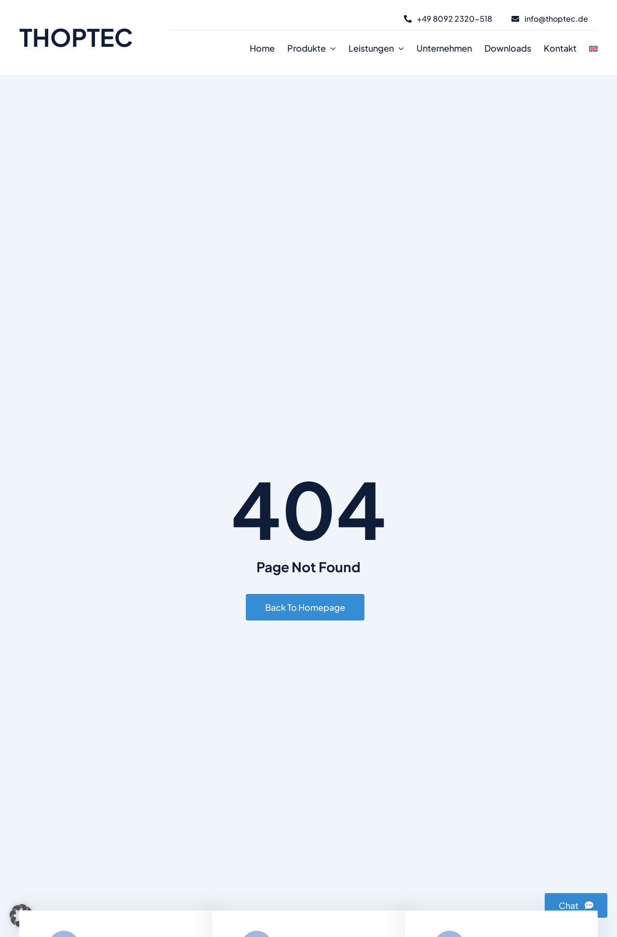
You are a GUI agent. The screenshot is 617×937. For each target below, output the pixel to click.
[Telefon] (448, 19)
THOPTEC (76, 37)
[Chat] (576, 905)
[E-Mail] (550, 19)
